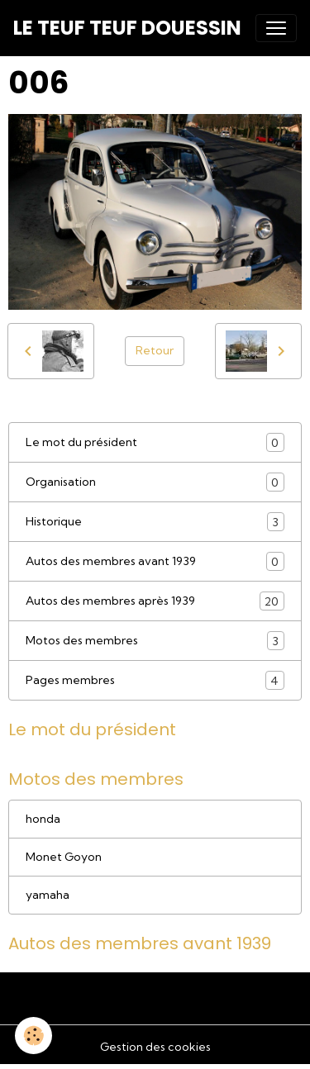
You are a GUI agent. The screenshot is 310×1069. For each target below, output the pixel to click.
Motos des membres (155, 640)
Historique (155, 521)
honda (43, 818)
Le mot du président (155, 442)
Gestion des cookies (155, 1046)
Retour (155, 350)
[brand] (127, 28)
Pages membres (155, 680)
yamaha (47, 894)
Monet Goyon (64, 856)
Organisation (155, 482)
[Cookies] (33, 1035)
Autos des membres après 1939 (155, 601)
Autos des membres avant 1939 (155, 561)
